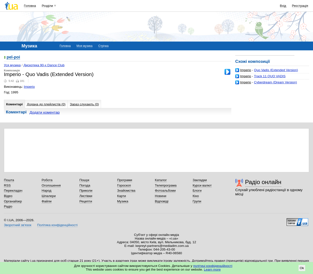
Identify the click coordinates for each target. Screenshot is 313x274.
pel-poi (13, 57)
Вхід (283, 6)
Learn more (212, 269)
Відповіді (161, 201)
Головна (30, 6)
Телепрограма (166, 185)
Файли (47, 201)
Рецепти (85, 201)
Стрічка (103, 46)
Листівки (85, 196)
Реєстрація (300, 6)
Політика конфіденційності (57, 225)
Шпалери (49, 196)
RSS (7, 185)
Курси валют (202, 185)
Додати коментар (45, 112)
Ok (302, 268)
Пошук (84, 180)
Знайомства (126, 190)
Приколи (85, 190)
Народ (46, 190)
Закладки (200, 180)
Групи (197, 201)
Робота (47, 180)
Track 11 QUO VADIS (270, 76)
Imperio (245, 70)
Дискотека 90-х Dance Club (43, 65)
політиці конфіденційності (212, 266)
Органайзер (13, 201)
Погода (84, 185)
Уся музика (12, 65)
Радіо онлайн (263, 182)
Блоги (197, 190)
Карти (121, 196)
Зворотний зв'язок (17, 225)
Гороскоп (124, 185)
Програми (124, 180)
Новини (160, 196)
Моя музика (84, 46)
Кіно (196, 196)
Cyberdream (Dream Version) (275, 82)
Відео (8, 196)
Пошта (9, 180)
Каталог (161, 180)
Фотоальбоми (165, 190)
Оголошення (51, 185)
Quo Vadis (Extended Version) (276, 70)
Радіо (8, 206)
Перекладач (13, 190)
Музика (122, 201)
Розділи (47, 6)
